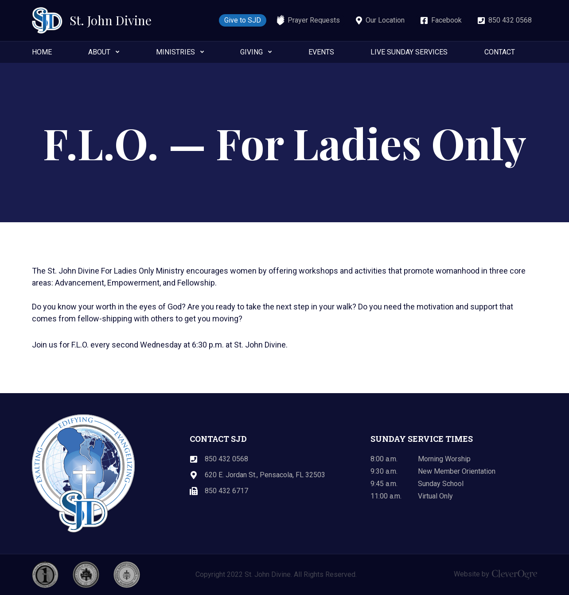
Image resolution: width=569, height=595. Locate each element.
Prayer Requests (314, 20)
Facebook (446, 20)
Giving (251, 52)
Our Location (385, 20)
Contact (499, 52)
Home (42, 52)
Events (321, 52)
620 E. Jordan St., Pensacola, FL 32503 (265, 475)
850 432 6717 (226, 491)
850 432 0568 (510, 20)
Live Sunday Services (409, 52)
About (99, 52)
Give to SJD (242, 20)
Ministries (175, 52)
